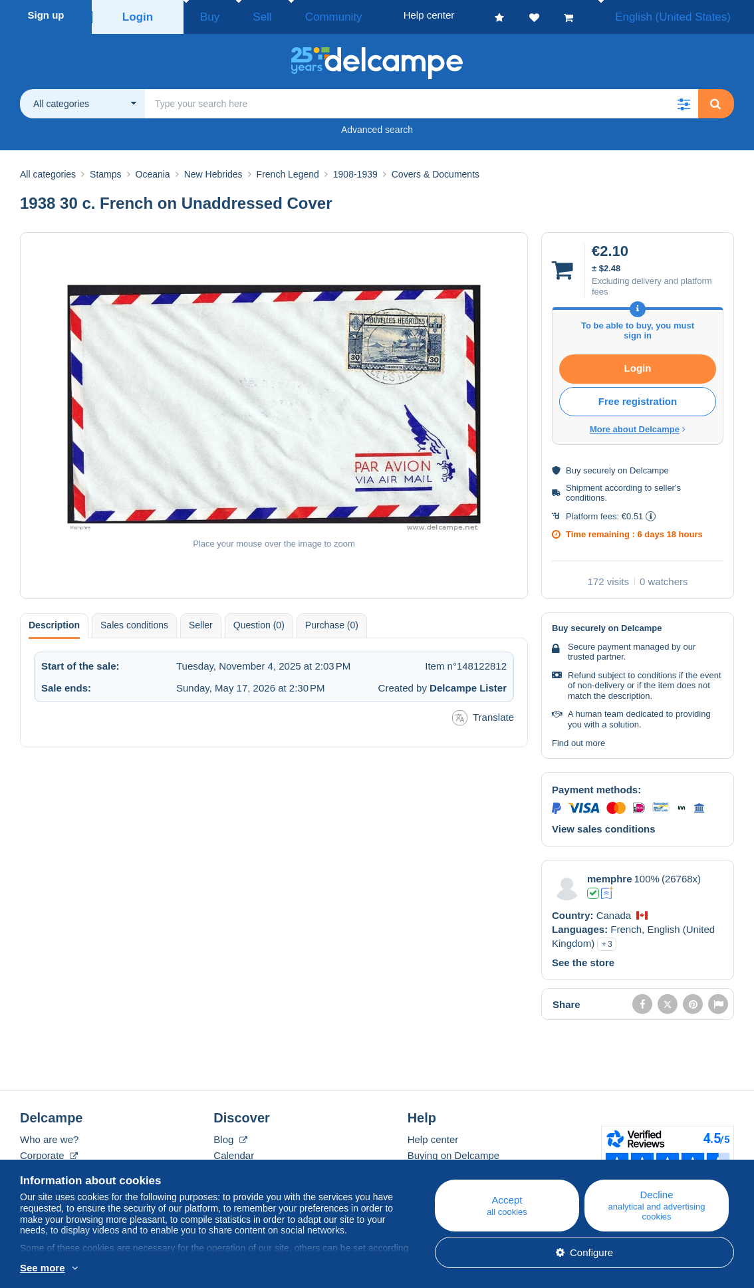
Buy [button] (205, 15)
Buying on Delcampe (453, 1151)
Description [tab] (54, 621)
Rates (33, 1167)
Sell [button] (245, 15)
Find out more (578, 739)
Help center (433, 1135)
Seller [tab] (201, 621)
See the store (583, 958)
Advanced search (377, 125)
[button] (683, 99)
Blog (230, 1135)
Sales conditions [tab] (134, 621)
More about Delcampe (638, 425)
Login (138, 15)
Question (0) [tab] (259, 621)
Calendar (233, 1151)
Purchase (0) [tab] (331, 621)
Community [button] (302, 15)
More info (126, 1268)
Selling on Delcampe (453, 1167)
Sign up (46, 15)
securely (599, 466)
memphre (609, 875)
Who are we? (49, 1135)
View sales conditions (604, 825)
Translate (483, 713)
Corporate (49, 1151)
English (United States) (686, 15)
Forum (227, 1167)
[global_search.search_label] (421, 99)
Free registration (637, 397)
